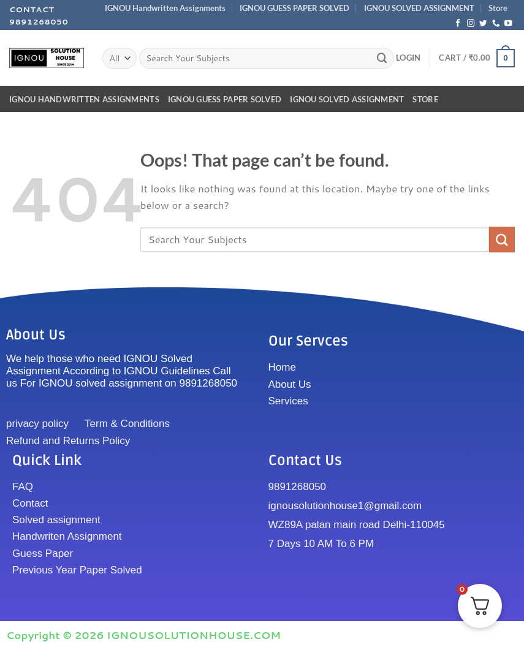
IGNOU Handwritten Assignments (165, 8)
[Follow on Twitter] (483, 24)
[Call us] (496, 24)
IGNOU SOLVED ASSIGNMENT (419, 8)
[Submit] (382, 58)
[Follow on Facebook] (458, 24)
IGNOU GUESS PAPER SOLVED (294, 8)
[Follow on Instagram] (471, 24)
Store (497, 8)
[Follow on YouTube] (508, 24)
